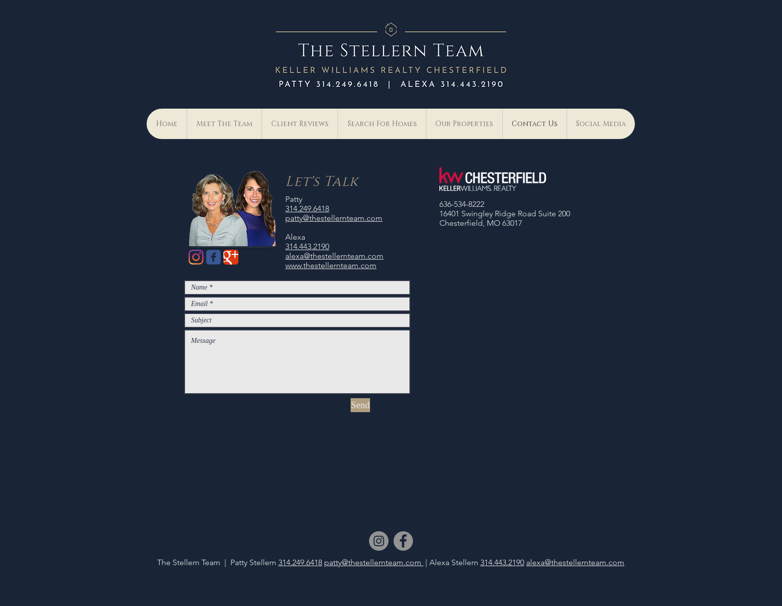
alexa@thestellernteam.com (334, 256)
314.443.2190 (307, 246)
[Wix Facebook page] (213, 257)
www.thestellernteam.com (331, 265)
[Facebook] (403, 541)
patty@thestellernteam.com (334, 218)
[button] (601, 124)
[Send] (360, 405)
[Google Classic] (230, 257)
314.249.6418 (307, 208)
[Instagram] (196, 257)
